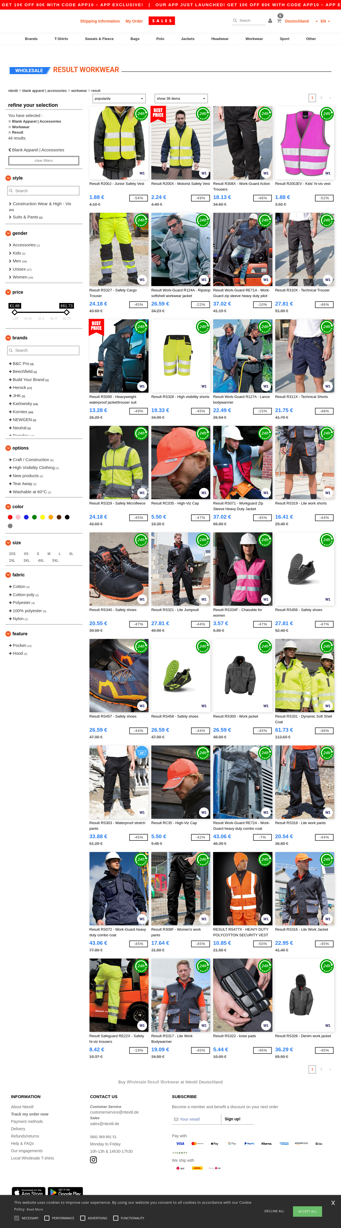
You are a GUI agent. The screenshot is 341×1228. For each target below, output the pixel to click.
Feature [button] (19, 623)
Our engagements (27, 1141)
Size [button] (16, 533)
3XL (26, 551)
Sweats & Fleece (99, 39)
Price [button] (17, 282)
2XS (12, 544)
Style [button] (17, 168)
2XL (12, 551)
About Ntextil (22, 1097)
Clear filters (44, 151)
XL (71, 544)
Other (311, 39)
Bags (134, 39)
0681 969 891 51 (105, 1127)
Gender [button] (19, 223)
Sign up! (233, 1109)
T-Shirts (61, 39)
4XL (41, 551)
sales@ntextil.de (104, 1114)
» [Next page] (330, 88)
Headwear (220, 39)
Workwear (254, 39)
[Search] (247, 20)
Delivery (18, 1119)
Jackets (187, 39)
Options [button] (20, 438)
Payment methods (27, 1111)
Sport (284, 39)
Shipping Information (100, 21)
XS (26, 544)
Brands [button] (19, 328)
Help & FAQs (22, 1133)
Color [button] (17, 497)
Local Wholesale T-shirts (32, 1148)
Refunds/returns (25, 1126)
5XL (55, 551)
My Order (134, 21)
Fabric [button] (18, 565)
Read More (35, 1209)
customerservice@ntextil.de (114, 1102)
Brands (31, 39)
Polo (160, 39)
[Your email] (196, 1109)
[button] (271, 21)
